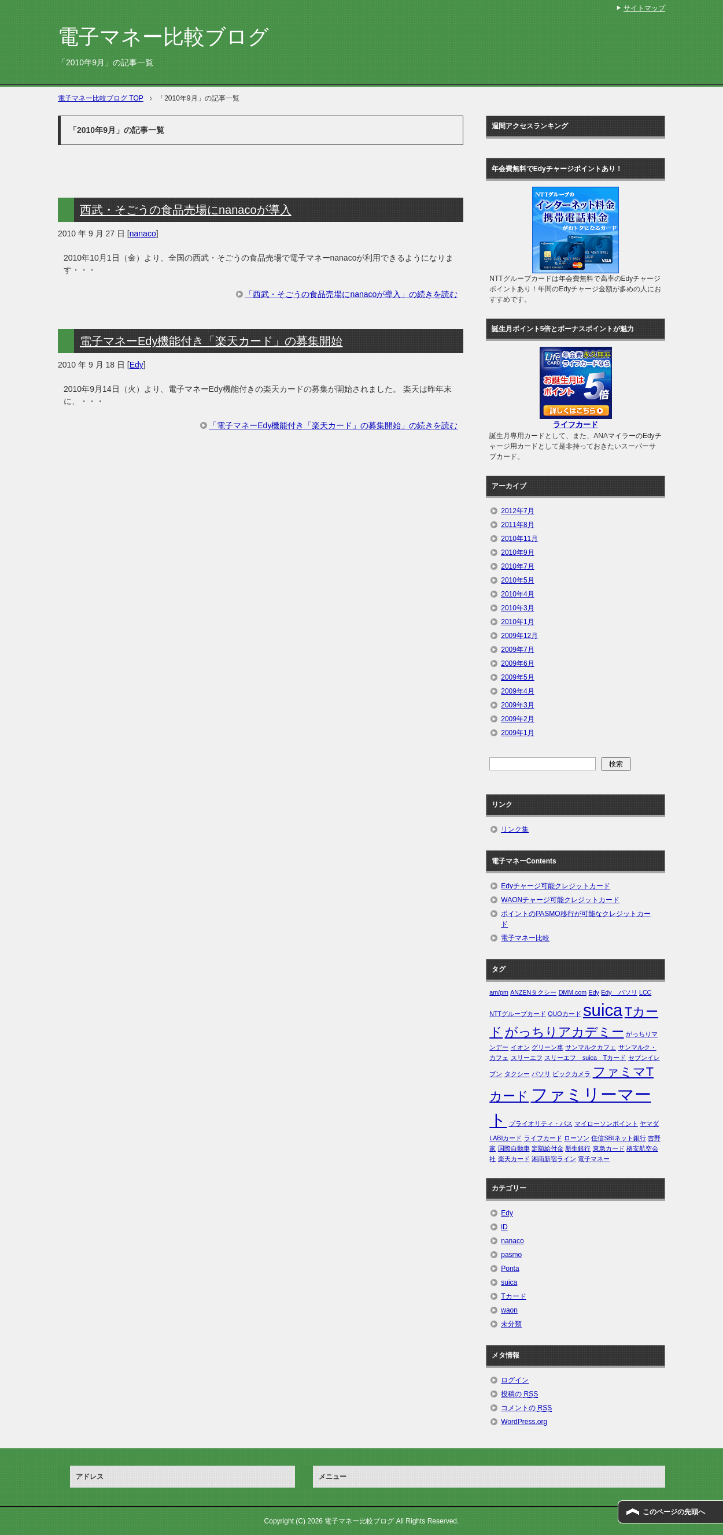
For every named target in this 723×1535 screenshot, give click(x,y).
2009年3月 (517, 705)
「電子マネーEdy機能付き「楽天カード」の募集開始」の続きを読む (333, 425)
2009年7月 (517, 650)
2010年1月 (517, 622)
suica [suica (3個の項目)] (602, 1009)
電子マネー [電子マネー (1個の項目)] (594, 1158)
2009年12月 (519, 636)
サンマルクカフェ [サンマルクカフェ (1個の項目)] (590, 1047)
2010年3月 (517, 608)
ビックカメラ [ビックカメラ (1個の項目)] (571, 1073)
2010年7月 (517, 566)
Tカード (513, 1296)
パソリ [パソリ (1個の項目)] (541, 1073)
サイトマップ (644, 8)
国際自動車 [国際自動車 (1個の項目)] (514, 1148)
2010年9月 (517, 552)
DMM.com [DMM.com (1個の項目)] (573, 992)
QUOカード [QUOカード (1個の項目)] (564, 1013)
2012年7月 (517, 511)
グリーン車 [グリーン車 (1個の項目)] (547, 1047)
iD (504, 1227)
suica (509, 1282)
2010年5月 (517, 580)
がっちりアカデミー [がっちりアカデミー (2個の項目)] (564, 1032)
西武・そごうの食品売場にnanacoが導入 (186, 209)
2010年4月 (517, 594)
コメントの (526, 1408)
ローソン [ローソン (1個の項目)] (576, 1137)
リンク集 (515, 829)
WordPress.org (524, 1422)
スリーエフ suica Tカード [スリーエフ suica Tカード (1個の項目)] (585, 1057)
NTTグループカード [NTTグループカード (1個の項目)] (517, 1013)
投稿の (519, 1394)
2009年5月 (517, 677)
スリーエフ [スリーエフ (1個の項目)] (527, 1057)
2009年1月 (517, 733)
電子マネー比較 (525, 938)
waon (509, 1310)
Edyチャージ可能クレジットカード (555, 886)
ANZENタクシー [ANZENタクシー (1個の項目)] (533, 992)
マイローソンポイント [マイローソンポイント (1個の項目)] (606, 1123)
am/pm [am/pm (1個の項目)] (498, 992)
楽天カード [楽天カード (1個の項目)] (514, 1158)
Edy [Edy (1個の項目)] (594, 992)
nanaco (143, 233)
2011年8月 (517, 525)
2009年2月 (517, 719)
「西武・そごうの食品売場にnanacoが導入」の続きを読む (351, 294)
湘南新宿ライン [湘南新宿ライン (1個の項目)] (554, 1158)
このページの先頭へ (674, 1512)
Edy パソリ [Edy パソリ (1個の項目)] (619, 992)
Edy (136, 364)
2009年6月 (517, 663)
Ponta (510, 1269)
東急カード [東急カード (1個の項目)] (609, 1148)
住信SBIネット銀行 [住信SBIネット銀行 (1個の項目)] (618, 1137)
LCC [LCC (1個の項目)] (645, 992)
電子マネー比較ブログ (163, 37)
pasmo (511, 1255)
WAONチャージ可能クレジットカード (560, 900)
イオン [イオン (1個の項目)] (520, 1047)
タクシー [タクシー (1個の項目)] (517, 1073)
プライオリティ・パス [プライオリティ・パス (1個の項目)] (541, 1123)
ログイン (515, 1380)
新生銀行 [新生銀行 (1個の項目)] (578, 1148)
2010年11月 (519, 539)
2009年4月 (517, 691)
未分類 (511, 1324)
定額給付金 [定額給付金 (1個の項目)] (547, 1148)
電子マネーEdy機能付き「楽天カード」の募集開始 (211, 341)
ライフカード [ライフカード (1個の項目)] (543, 1137)
